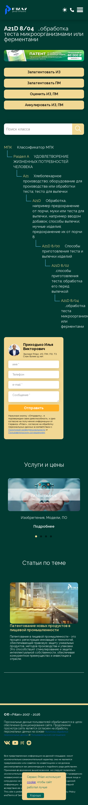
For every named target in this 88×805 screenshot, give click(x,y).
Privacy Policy (68, 791)
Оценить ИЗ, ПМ (44, 94)
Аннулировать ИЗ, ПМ (44, 105)
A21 (26, 176)
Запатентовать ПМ (44, 83)
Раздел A (21, 156)
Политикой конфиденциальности (26, 429)
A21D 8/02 (60, 265)
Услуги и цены (44, 464)
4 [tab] (51, 536)
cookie (31, 782)
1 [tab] (36, 536)
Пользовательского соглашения (47, 735)
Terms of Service (17, 795)
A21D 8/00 (51, 246)
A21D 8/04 (70, 300)
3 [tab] (46, 536)
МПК (8, 147)
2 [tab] (41, 536)
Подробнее (44, 526)
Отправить (34, 408)
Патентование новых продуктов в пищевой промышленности (40, 628)
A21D (37, 201)
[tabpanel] (44, 503)
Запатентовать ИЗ (44, 72)
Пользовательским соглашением (26, 432)
